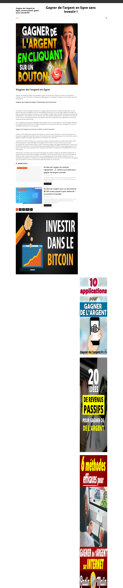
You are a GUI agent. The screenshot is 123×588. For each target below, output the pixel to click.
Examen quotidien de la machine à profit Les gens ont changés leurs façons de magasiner (98, 483)
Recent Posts (22, 163)
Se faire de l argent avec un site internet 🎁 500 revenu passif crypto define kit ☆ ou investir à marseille (58, 191)
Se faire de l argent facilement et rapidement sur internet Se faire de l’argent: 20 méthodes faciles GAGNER (98, 492)
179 (27, 209)
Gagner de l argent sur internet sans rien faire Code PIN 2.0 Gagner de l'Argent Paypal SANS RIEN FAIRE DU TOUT (93, 464)
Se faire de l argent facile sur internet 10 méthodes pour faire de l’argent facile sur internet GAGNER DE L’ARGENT (98, 521)
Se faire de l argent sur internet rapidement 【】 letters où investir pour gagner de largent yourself (58, 170)
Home (17, 18)
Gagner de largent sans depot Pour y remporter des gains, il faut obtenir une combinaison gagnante (96, 577)
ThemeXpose (25, 586)
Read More (46, 183)
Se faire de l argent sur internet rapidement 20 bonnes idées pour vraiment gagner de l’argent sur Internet (93, 511)
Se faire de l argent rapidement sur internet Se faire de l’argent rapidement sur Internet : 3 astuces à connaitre (93, 540)
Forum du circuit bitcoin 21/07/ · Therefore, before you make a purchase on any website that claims (98, 474)
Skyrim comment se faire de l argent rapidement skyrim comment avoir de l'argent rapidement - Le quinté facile (98, 530)
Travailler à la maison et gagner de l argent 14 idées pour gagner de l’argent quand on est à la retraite (97, 501)
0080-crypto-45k (22, 168)
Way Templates (39, 586)
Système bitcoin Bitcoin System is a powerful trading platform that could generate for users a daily (97, 568)
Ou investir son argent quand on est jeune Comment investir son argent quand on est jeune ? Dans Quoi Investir (98, 454)
